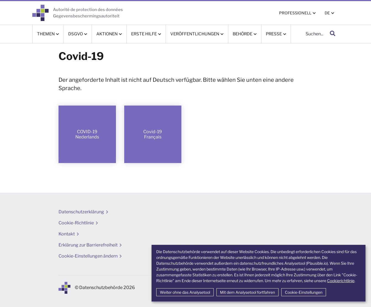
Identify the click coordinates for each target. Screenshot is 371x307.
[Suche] (309, 34)
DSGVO (75, 34)
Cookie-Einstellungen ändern (88, 256)
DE (327, 13)
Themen (46, 34)
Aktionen (107, 34)
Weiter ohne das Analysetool (185, 292)
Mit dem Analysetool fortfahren (247, 292)
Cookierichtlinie (340, 280)
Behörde (242, 34)
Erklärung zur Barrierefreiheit (88, 245)
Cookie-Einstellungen (303, 292)
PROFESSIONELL (295, 13)
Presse (274, 34)
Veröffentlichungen (194, 34)
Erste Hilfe (144, 34)
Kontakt (67, 234)
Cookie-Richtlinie (76, 222)
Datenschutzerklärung (81, 211)
